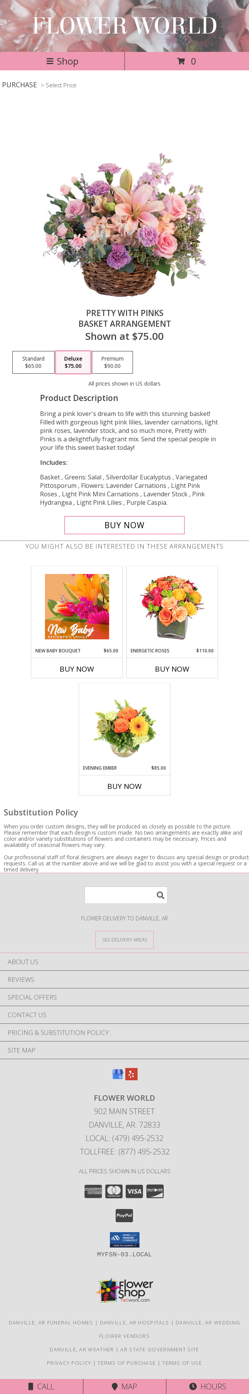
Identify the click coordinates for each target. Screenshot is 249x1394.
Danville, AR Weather (82, 1349)
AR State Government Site (159, 1349)
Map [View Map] (124, 1386)
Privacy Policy (69, 1362)
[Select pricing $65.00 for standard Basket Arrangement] (33, 362)
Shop (62, 61)
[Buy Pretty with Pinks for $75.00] (124, 525)
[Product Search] (126, 895)
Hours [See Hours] (207, 1386)
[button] (124, 1240)
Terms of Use (182, 1362)
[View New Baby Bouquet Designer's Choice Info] (77, 606)
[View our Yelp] (131, 1077)
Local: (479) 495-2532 (124, 1138)
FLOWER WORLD (124, 26)
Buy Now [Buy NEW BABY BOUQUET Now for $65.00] (77, 669)
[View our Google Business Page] (117, 1077)
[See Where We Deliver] (124, 939)
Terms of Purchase (127, 1362)
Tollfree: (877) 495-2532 (124, 1151)
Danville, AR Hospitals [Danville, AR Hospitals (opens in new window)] (134, 1322)
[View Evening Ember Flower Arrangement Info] (125, 724)
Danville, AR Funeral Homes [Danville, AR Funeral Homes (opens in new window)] (51, 1322)
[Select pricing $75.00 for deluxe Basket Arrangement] (73, 362)
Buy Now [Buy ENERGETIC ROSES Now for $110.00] (172, 669)
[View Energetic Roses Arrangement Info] (172, 607)
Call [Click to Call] (41, 1386)
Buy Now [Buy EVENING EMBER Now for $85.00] (124, 786)
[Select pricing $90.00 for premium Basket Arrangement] (112, 362)
